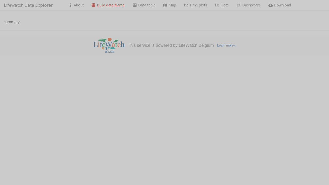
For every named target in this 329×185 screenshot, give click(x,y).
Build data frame (108, 5)
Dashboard (248, 5)
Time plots (195, 5)
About (76, 5)
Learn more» (226, 45)
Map (169, 5)
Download (279, 5)
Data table (144, 5)
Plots (222, 5)
